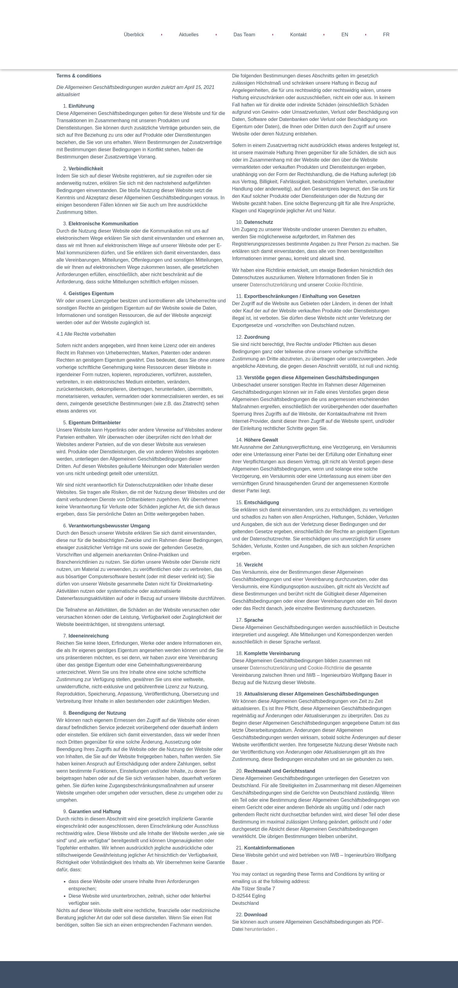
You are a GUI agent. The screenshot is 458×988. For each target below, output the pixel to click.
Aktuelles (189, 34)
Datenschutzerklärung (273, 284)
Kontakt (298, 34)
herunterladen (260, 929)
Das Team (244, 34)
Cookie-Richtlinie (343, 284)
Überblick (134, 34)
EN (344, 34)
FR (386, 34)
